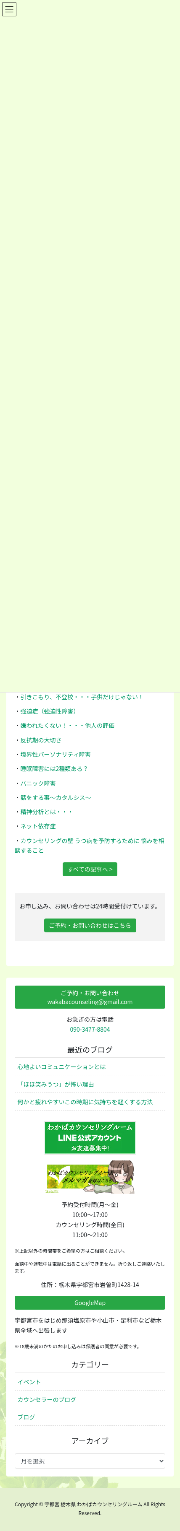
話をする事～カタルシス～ (56, 797)
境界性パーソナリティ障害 (56, 754)
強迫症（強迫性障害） (50, 711)
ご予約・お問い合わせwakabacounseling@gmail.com (89, 997)
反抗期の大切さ (41, 740)
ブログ (26, 1417)
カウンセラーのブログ (47, 1399)
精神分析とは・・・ (47, 811)
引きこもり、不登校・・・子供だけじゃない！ (82, 697)
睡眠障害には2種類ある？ (55, 768)
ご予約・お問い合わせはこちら (90, 925)
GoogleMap (90, 1302)
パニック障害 (38, 783)
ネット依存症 (38, 826)
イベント (29, 1382)
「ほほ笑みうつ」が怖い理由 (56, 1084)
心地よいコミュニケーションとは (62, 1066)
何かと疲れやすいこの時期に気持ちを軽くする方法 (85, 1102)
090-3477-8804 (90, 1029)
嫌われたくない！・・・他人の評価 (67, 725)
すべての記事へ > (89, 869)
